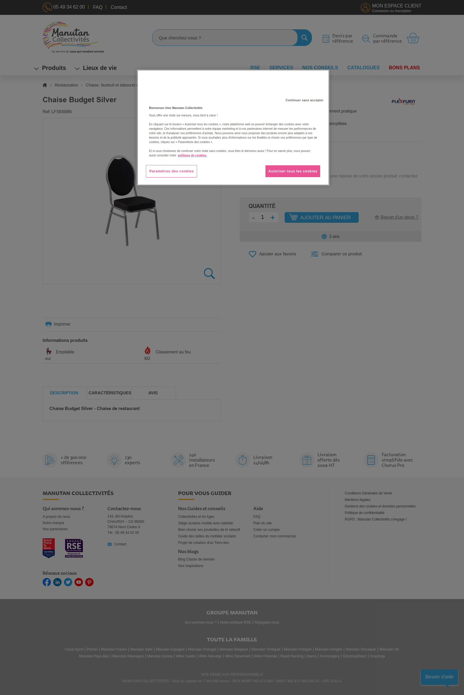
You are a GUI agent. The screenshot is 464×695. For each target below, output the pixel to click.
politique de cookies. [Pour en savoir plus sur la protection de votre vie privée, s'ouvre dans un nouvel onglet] (192, 155)
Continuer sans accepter (304, 100)
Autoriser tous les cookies (293, 171)
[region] (233, 128)
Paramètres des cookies (171, 171)
